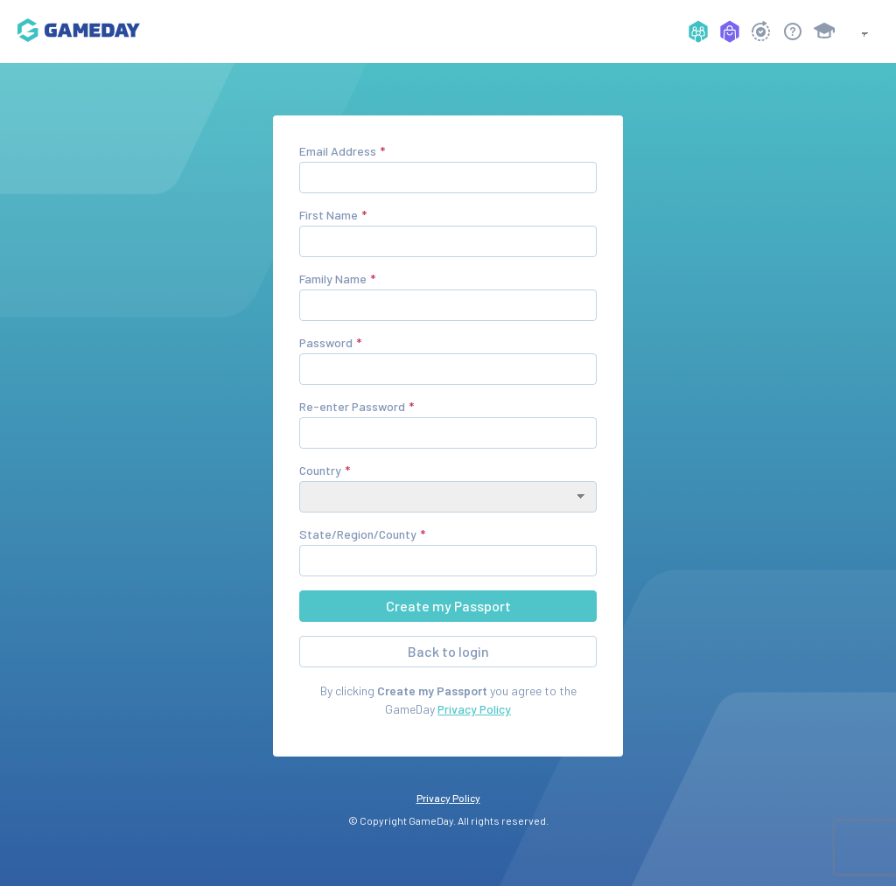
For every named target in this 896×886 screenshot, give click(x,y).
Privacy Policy (474, 708)
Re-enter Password (352, 406)
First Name (328, 214)
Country (320, 470)
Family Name (333, 278)
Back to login (448, 651)
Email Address (337, 150)
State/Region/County (357, 534)
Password (326, 342)
